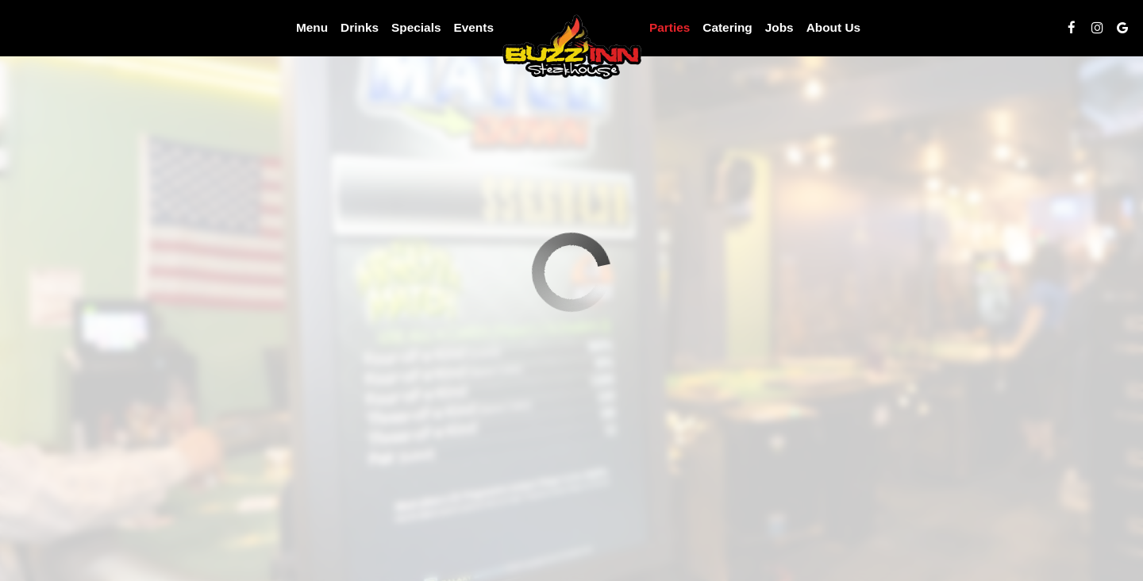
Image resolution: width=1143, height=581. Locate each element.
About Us (833, 27)
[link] (571, 45)
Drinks (360, 27)
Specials (416, 27)
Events (473, 27)
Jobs (779, 27)
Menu (312, 27)
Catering (727, 27)
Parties (669, 27)
